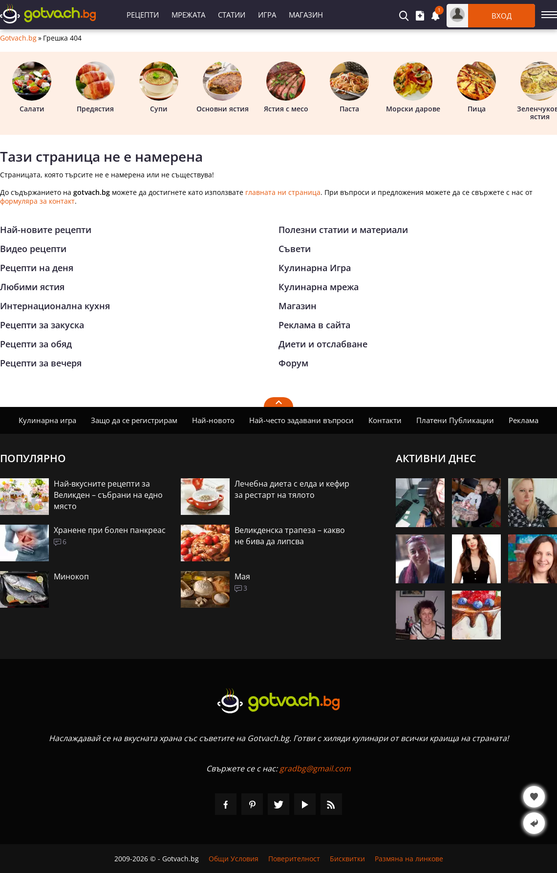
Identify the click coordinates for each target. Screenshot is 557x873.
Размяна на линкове (409, 858)
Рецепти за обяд (36, 344)
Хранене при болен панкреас (110, 530)
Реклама (523, 420)
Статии (231, 15)
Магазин (306, 15)
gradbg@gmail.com (315, 768)
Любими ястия (32, 287)
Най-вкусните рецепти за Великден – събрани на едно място (108, 494)
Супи (158, 87)
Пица (476, 87)
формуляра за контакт (37, 201)
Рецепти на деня (36, 268)
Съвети (294, 249)
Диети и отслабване (322, 344)
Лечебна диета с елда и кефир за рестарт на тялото (292, 489)
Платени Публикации (455, 420)
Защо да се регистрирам (134, 420)
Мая (242, 576)
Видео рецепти (33, 249)
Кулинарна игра (47, 420)
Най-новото (213, 420)
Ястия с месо (286, 87)
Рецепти (143, 15)
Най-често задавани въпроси (301, 420)
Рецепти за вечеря (41, 363)
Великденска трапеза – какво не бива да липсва (290, 536)
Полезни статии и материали (343, 229)
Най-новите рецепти (45, 229)
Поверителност (294, 858)
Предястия (95, 87)
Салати (31, 87)
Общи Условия (233, 858)
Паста (349, 87)
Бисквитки (347, 858)
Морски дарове (413, 87)
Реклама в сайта (314, 325)
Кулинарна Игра (314, 268)
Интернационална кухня (55, 306)
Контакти (385, 420)
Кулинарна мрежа (318, 287)
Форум (293, 363)
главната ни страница (283, 192)
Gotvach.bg (18, 38)
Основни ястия (222, 87)
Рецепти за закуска (42, 325)
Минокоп (71, 576)
